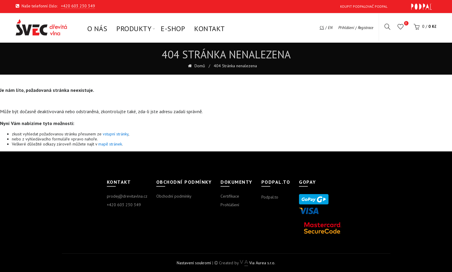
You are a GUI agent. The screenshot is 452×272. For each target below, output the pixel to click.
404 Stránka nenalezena (235, 65)
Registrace (365, 27)
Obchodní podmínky (174, 196)
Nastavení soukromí (194, 262)
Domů (199, 65)
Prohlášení (230, 204)
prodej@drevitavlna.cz (127, 196)
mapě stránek (110, 144)
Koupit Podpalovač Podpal (386, 6)
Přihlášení (346, 27)
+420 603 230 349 (78, 6)
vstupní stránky (115, 134)
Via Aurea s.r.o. (257, 262)
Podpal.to (269, 197)
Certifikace (230, 196)
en (330, 27)
